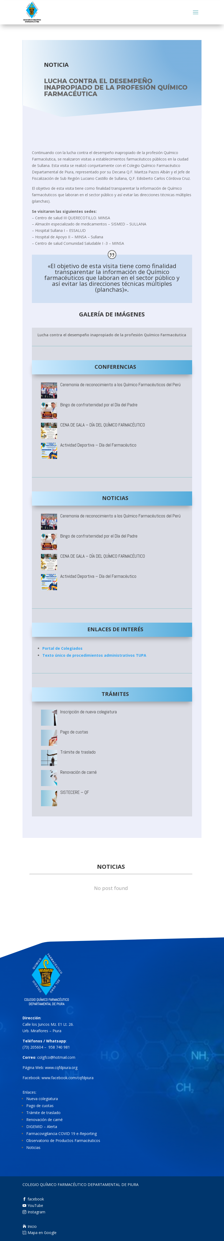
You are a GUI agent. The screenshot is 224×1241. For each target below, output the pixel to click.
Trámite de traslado (43, 1131)
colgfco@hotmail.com (56, 1076)
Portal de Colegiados (62, 648)
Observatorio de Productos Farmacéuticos (63, 1159)
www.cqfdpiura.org (61, 1086)
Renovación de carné (44, 1138)
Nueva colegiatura (42, 1117)
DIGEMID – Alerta (41, 1145)
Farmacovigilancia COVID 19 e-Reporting (61, 1152)
